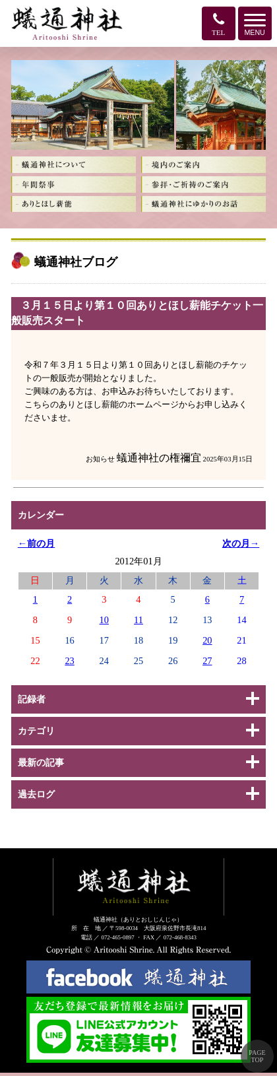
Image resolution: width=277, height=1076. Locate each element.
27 (207, 661)
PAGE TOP (257, 1056)
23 (69, 661)
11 (138, 620)
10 (104, 620)
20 (207, 640)
